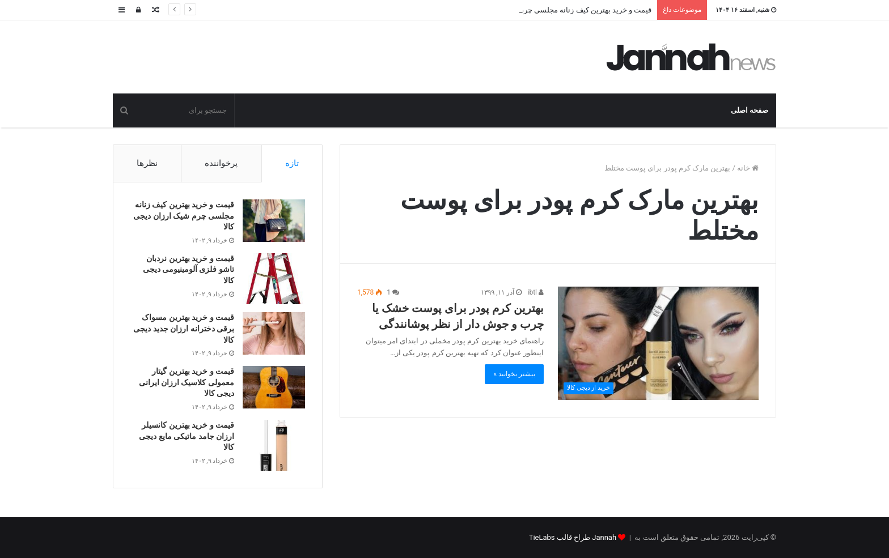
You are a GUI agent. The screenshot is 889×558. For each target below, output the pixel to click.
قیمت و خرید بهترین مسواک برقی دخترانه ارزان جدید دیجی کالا (183, 328)
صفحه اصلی (749, 110)
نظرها (147, 163)
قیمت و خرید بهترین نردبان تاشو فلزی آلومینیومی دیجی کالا (188, 269)
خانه (748, 168)
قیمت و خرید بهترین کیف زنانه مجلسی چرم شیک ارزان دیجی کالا (183, 215)
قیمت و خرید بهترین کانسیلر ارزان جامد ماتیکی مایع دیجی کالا (186, 435)
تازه (292, 163)
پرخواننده (221, 163)
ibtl (536, 292)
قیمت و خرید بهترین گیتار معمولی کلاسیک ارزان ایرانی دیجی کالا (186, 382)
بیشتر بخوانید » (514, 374)
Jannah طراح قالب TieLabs (572, 537)
